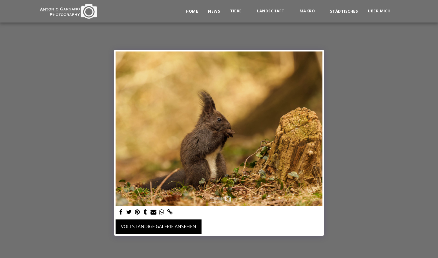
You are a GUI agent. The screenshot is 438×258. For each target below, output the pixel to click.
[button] (238, 11)
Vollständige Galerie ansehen (158, 226)
